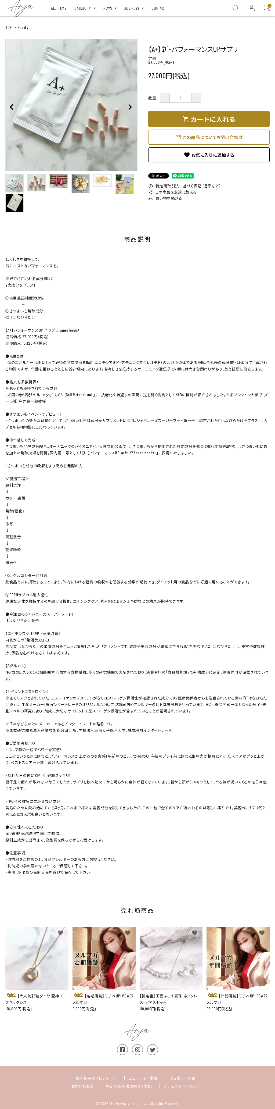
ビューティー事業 (143, 1078)
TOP (8, 27)
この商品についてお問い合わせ (209, 137)
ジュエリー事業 (183, 1078)
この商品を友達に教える (172, 192)
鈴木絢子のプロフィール (96, 1078)
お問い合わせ (82, 1086)
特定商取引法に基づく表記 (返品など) (184, 185)
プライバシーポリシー (182, 1086)
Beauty (22, 27)
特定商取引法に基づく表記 (129, 1086)
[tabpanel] (71, 105)
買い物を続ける (165, 198)
